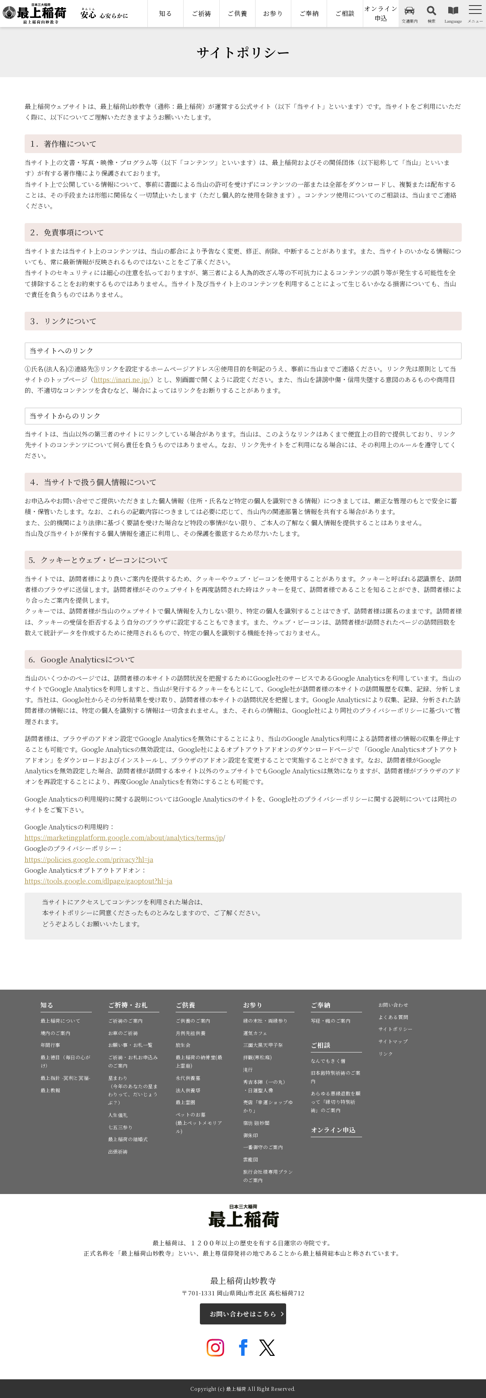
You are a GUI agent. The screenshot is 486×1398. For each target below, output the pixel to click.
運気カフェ (255, 1032)
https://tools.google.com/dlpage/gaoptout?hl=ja (98, 880)
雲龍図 (250, 1159)
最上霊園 (186, 1102)
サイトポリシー (395, 1028)
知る (165, 13)
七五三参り (120, 1127)
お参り (273, 13)
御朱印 (250, 1135)
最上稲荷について (61, 1020)
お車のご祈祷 (123, 1032)
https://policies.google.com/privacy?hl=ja (89, 859)
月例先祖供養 (191, 1032)
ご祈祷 (201, 13)
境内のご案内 (56, 1032)
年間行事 (50, 1044)
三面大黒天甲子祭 (263, 1044)
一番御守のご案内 (263, 1147)
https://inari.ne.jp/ (122, 379)
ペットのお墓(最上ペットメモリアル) (199, 1122)
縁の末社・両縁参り (265, 1020)
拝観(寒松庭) (257, 1057)
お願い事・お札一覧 (130, 1044)
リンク (385, 1053)
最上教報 (50, 1090)
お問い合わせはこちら (243, 1313)
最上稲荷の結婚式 (128, 1139)
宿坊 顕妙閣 (256, 1122)
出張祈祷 (118, 1151)
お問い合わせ (393, 1004)
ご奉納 (309, 13)
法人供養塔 (188, 1090)
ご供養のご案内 (193, 1020)
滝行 (248, 1069)
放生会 (183, 1044)
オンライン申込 (380, 13)
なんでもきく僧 (328, 1060)
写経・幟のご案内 (331, 1020)
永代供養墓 (188, 1077)
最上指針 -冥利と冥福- (66, 1077)
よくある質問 (393, 1017)
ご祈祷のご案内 (125, 1020)
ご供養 (237, 13)
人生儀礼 (118, 1114)
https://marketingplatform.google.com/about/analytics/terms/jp (124, 837)
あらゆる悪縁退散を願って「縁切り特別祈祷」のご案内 (336, 1101)
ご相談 (345, 13)
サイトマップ (393, 1041)
